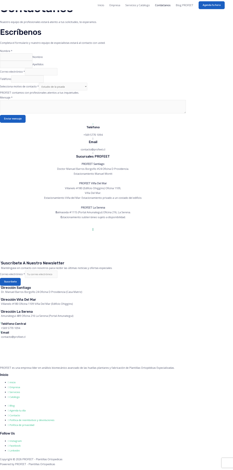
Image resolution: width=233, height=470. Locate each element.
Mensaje (6, 100)
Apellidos (39, 65)
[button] (212, 5)
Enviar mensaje (13, 121)
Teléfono (5, 81)
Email (5, 336)
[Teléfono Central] (0, 326)
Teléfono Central (14, 327)
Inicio (101, 5)
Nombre (6, 51)
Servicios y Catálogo (137, 5)
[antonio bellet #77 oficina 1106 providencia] (24, 250)
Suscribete (10, 285)
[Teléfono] (92, 127)
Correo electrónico (12, 73)
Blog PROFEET (184, 5)
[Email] (0, 335)
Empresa (114, 5)
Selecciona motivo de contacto (19, 89)
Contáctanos (163, 5)
